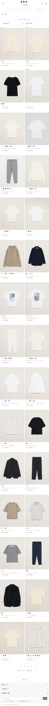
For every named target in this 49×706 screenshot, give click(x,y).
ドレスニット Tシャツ (5, 657)
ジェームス (28, 233)
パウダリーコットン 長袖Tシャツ (8, 445)
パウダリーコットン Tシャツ (32, 445)
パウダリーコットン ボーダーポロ (33, 530)
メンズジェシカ (4, 106)
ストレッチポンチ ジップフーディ (33, 657)
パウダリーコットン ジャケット (8, 615)
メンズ (24, 9)
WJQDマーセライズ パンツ (32, 488)
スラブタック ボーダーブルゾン (8, 63)
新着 (40, 9)
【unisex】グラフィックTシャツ (8, 318)
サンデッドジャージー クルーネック (34, 191)
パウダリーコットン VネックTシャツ (34, 148)
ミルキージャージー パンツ (32, 573)
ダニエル (3, 276)
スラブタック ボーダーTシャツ (32, 63)
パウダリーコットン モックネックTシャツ (10, 403)
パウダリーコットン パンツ (7, 360)
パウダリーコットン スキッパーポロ (9, 148)
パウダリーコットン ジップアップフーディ (35, 403)
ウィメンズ (9, 9)
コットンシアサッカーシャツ (32, 276)
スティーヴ (3, 233)
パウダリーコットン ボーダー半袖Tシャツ (10, 573)
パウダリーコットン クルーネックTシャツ (35, 360)
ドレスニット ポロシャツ (31, 615)
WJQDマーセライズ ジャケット (8, 488)
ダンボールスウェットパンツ (7, 191)
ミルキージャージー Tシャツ (7, 530)
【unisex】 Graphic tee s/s (32, 318)
